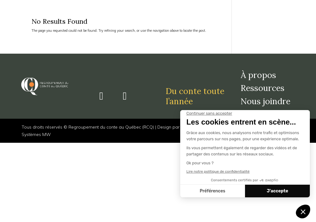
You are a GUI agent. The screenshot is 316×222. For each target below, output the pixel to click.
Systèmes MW (36, 134)
